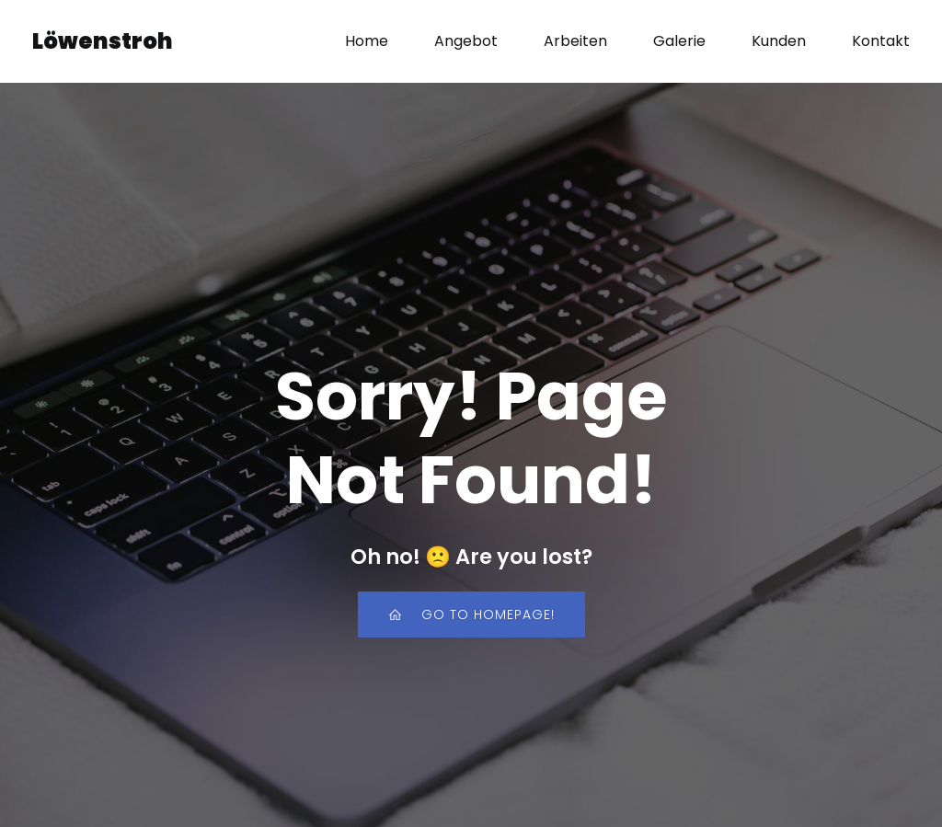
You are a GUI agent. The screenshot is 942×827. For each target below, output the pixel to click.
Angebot (466, 41)
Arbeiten (575, 41)
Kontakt (881, 41)
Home (366, 41)
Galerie (679, 41)
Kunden (779, 41)
